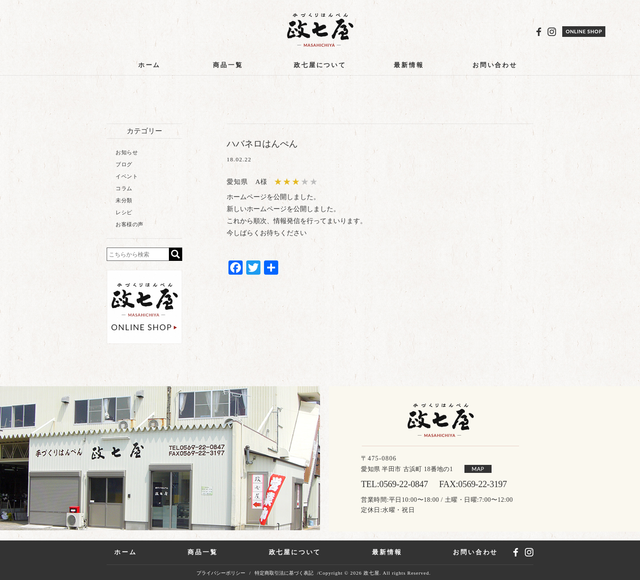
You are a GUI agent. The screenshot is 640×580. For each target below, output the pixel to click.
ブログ (124, 164)
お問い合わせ (494, 65)
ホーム (149, 65)
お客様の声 (130, 224)
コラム (124, 188)
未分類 (124, 200)
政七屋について (320, 65)
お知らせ (127, 152)
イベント (127, 176)
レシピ (124, 212)
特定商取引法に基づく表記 (284, 573)
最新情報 (409, 65)
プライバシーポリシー (220, 573)
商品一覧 (228, 65)
